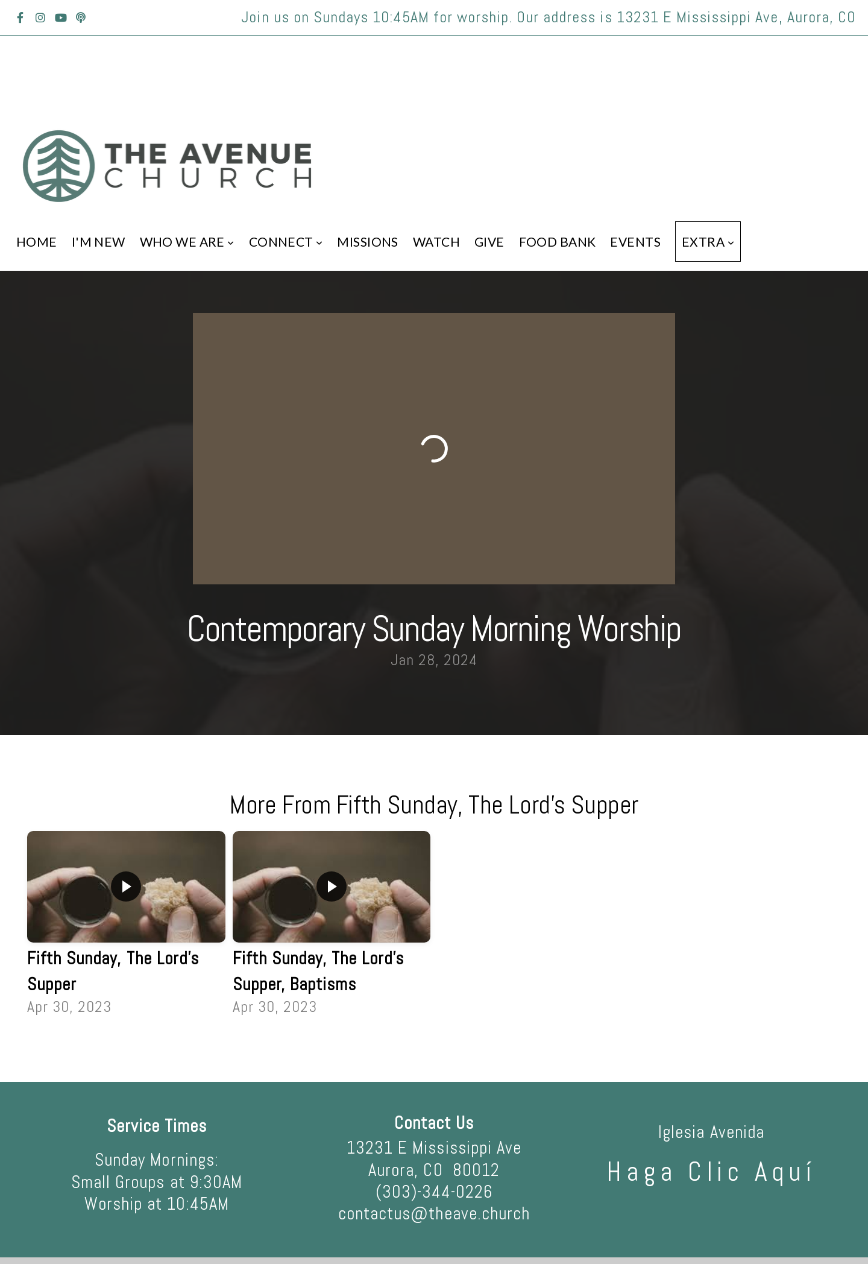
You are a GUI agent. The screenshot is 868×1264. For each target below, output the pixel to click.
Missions (367, 241)
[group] (126, 925)
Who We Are (187, 241)
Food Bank (557, 241)
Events (635, 241)
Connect (286, 241)
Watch (436, 241)
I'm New (98, 241)
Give (489, 241)
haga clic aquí (711, 1172)
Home (36, 241)
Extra (708, 241)
